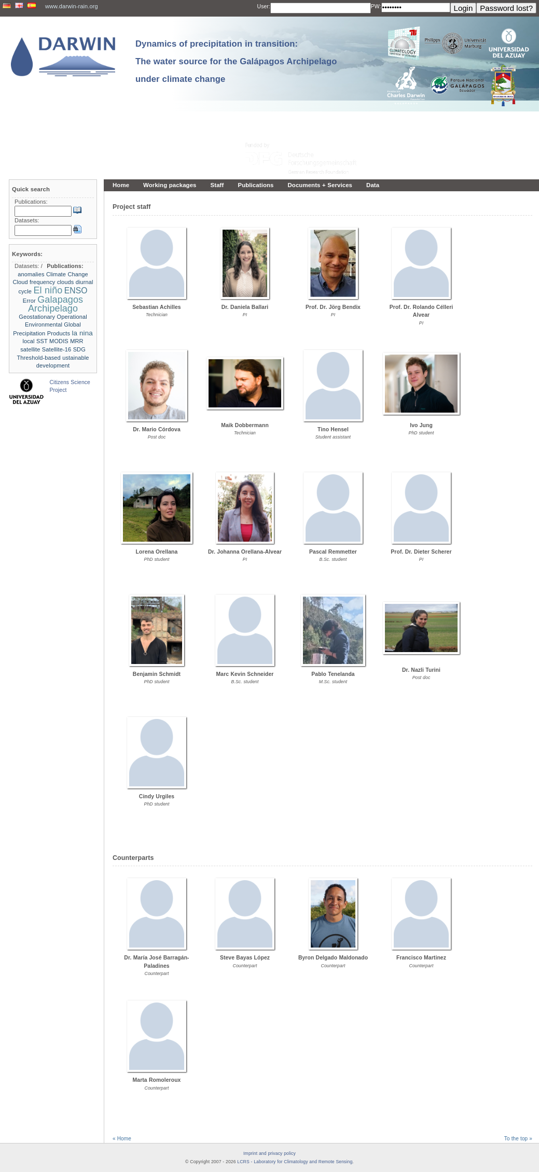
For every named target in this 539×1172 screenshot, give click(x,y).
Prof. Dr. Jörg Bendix (333, 307)
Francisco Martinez (421, 958)
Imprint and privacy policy (269, 1153)
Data (372, 185)
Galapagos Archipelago (55, 304)
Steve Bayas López (245, 958)
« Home (122, 1138)
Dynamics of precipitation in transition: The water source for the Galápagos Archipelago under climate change (236, 61)
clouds (65, 282)
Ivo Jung (421, 425)
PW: (376, 6)
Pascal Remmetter (333, 552)
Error (29, 301)
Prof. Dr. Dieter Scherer (421, 552)
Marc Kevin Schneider (245, 674)
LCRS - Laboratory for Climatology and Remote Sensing (294, 1161)
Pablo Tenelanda (332, 674)
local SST (34, 341)
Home (121, 185)
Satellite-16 (56, 349)
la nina (82, 333)
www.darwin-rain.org (71, 6)
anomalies (31, 274)
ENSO (76, 290)
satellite (30, 349)
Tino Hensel (333, 429)
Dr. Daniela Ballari (245, 307)
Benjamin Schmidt (157, 674)
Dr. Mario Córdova (157, 429)
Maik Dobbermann (245, 425)
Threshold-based (38, 358)
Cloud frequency (33, 282)
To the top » (518, 1138)
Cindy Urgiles (156, 796)
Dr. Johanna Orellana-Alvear (245, 552)
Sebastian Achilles (156, 307)
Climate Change (67, 274)
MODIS (58, 341)
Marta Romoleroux (157, 1080)
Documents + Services (320, 185)
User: (263, 6)
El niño (47, 290)
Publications (255, 185)
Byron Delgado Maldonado (333, 958)
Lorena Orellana (157, 552)
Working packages (169, 185)
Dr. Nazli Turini (421, 670)
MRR (76, 341)
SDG (79, 349)
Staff (217, 185)
